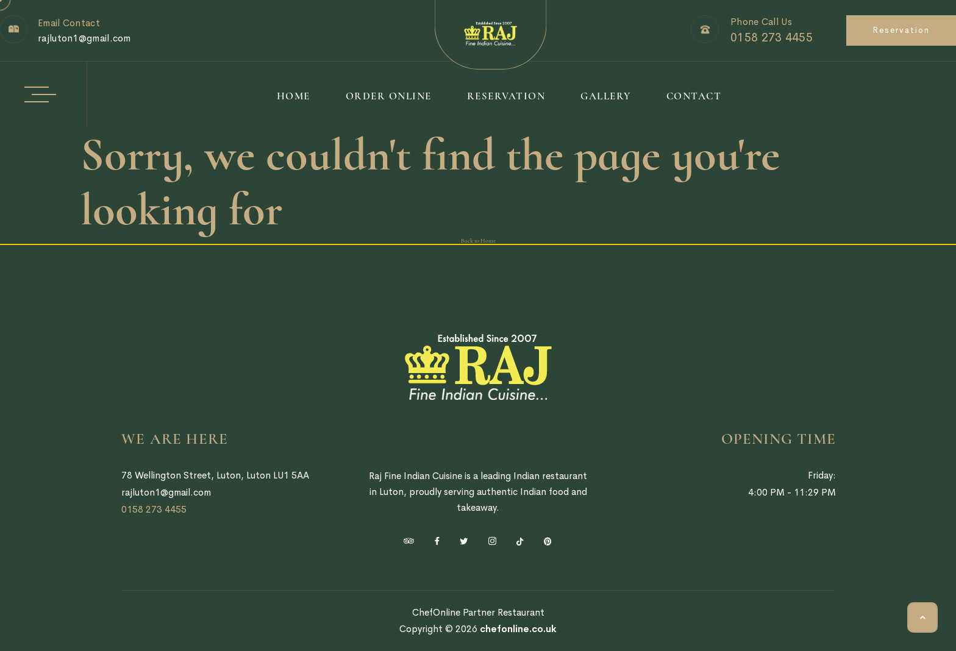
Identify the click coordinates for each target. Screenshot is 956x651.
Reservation (901, 30)
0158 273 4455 (771, 37)
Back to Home (478, 240)
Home (293, 96)
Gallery (605, 96)
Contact (694, 96)
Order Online (389, 96)
